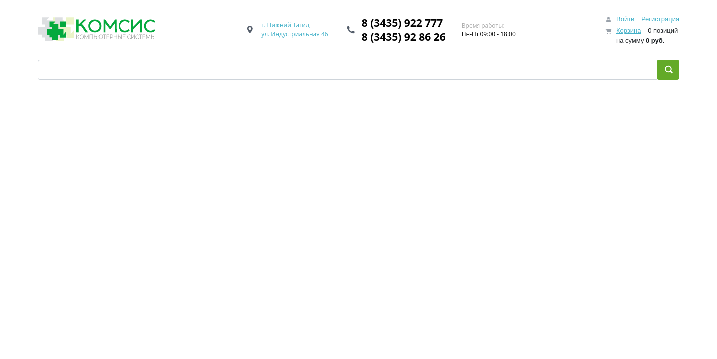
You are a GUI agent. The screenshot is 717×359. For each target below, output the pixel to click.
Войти (625, 19)
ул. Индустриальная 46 (294, 34)
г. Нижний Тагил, (286, 25)
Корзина (628, 30)
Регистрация (660, 19)
